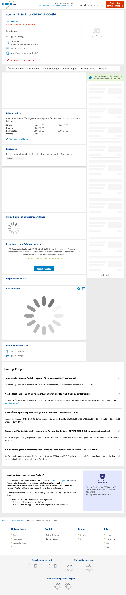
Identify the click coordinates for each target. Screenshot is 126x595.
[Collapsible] (119, 378)
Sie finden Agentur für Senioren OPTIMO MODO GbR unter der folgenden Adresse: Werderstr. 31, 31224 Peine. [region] (50, 384)
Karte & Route (88, 68)
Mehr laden (106, 275)
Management (17, 539)
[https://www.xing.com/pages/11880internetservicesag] (48, 566)
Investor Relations (19, 543)
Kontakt (103, 68)
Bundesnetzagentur (60, 480)
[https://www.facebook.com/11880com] (28, 566)
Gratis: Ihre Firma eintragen (115, 4)
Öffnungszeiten (16, 68)
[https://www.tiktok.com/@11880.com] (35, 566)
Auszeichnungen (50, 68)
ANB (107, 547)
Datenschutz (110, 539)
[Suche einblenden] (82, 5)
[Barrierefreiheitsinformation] (99, 5)
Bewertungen (70, 68)
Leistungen (33, 68)
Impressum (110, 535)
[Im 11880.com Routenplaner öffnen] (78, 288)
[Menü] (103, 5)
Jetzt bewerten (44, 268)
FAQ (81, 539)
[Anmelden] (90, 5)
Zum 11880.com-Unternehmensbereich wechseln (56, 5)
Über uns (16, 535)
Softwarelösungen (52, 539)
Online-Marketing (52, 535)
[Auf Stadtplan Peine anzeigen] (83, 288)
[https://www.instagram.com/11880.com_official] (42, 566)
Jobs (14, 547)
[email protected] (12, 403)
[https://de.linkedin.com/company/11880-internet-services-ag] (55, 566)
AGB (107, 543)
